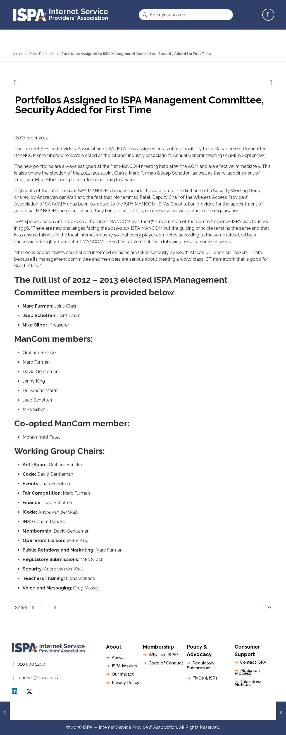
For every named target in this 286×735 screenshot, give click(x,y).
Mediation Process (247, 672)
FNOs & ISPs (205, 678)
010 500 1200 (31, 664)
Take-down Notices (249, 683)
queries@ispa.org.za (39, 677)
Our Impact (123, 674)
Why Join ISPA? (163, 654)
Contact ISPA (253, 662)
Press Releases (41, 54)
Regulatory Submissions (200, 665)
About (118, 657)
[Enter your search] (186, 14)
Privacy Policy (125, 682)
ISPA (29, 691)
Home (17, 54)
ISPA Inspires (124, 665)
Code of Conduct (166, 663)
